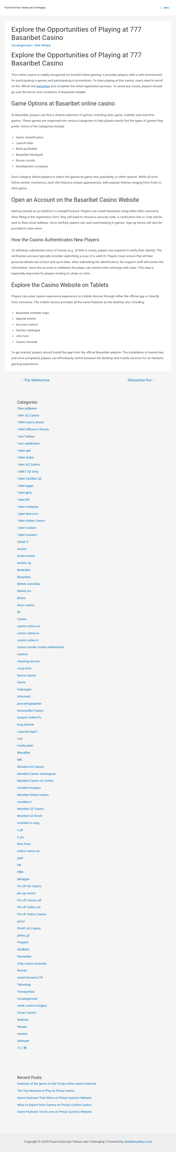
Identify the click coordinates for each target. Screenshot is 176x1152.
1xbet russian (26, 527)
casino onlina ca (28, 626)
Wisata (22, 1026)
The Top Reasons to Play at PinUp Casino (45, 1090)
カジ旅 (22, 1047)
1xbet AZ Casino (28, 464)
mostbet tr (24, 802)
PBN (20, 872)
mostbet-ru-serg (28, 823)
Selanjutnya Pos (142, 380)
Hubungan (24, 689)
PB (19, 865)
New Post (24, 844)
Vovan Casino (26, 1012)
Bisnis (21, 598)
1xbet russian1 (27, 535)
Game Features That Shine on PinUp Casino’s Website (54, 1097)
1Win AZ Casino (28, 415)
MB (19, 759)
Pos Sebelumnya (34, 380)
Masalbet (23, 752)
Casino (22, 619)
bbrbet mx (24, 591)
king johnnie (25, 724)
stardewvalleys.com (138, 1141)
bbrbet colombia (28, 584)
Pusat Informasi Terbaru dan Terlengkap (25, 7)
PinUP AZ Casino (29, 928)
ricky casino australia (32, 963)
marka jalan (25, 745)
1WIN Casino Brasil (30, 422)
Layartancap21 (27, 731)
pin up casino (26, 893)
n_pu (20, 837)
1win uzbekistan (28, 443)
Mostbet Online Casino (33, 795)
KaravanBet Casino (30, 710)
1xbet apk (24, 450)
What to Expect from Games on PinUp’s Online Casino (54, 1105)
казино (22, 1033)
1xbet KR (23, 499)
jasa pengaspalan (29, 703)
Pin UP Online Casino (32, 914)
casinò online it (27, 640)
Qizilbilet (23, 949)
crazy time (24, 668)
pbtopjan (23, 879)
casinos (22, 654)
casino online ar (28, 633)
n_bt (20, 830)
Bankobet (23, 570)
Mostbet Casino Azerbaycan (36, 774)
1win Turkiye (26, 436)
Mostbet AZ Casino (30, 766)
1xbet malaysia (27, 506)
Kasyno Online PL (29, 717)
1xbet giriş (24, 492)
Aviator (22, 549)
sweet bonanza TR (30, 977)
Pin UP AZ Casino (29, 886)
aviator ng (24, 563)
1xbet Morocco (27, 514)
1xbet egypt (25, 485)
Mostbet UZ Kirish (29, 816)
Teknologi (24, 984)
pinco (21, 921)
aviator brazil (26, 556)
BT (19, 612)
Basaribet (23, 577)
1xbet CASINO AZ (29, 478)
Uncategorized (21, 45)
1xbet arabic (25, 457)
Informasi (23, 696)
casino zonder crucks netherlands (40, 647)
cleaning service (28, 661)
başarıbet (43, 86)
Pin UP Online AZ (29, 907)
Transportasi (26, 991)
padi (20, 858)
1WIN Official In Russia (33, 429)
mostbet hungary (29, 787)
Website (22, 1019)
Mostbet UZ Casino (30, 808)
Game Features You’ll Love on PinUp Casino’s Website (54, 1111)
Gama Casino (26, 675)
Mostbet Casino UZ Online (35, 780)
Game (21, 682)
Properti (22, 942)
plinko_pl (23, 935)
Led (19, 738)
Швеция (23, 1040)
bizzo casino (26, 605)
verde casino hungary (32, 1005)
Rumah (22, 970)
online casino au (28, 851)
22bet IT (23, 542)
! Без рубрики (27, 408)
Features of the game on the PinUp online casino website (56, 1083)
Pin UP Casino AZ (29, 900)
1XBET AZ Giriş (27, 471)
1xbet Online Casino (31, 520)
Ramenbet (24, 956)
